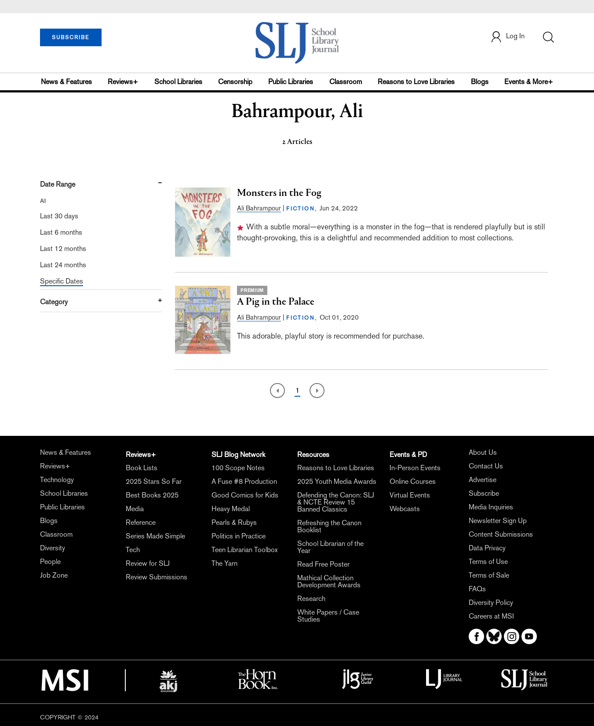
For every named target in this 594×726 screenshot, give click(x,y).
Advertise (482, 479)
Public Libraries (290, 81)
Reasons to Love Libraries (416, 81)
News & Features (66, 81)
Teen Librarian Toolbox (244, 549)
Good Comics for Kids (244, 495)
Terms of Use (488, 561)
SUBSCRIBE (70, 37)
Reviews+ (123, 81)
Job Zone (54, 575)
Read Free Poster (323, 564)
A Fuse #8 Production (244, 481)
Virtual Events (410, 495)
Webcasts (405, 509)
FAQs (477, 589)
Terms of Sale (489, 575)
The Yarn (224, 563)
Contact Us (486, 466)
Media (135, 509)
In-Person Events (415, 468)
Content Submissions (501, 534)
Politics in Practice (238, 536)
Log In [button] (507, 37)
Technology (57, 479)
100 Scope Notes (238, 468)
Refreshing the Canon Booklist (329, 526)
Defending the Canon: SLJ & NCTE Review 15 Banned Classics (335, 502)
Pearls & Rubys (234, 522)
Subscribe (484, 493)
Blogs (479, 81)
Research (311, 598)
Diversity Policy (491, 602)
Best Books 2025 (152, 495)
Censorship (235, 81)
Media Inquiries (491, 507)
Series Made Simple (155, 536)
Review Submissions (156, 577)
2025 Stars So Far (154, 481)
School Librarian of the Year (330, 547)
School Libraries (178, 81)
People (50, 561)
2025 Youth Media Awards (336, 481)
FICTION (300, 209)
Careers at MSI (491, 616)
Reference (141, 522)
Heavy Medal (230, 509)
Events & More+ (528, 81)
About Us (483, 452)
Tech (133, 549)
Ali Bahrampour (259, 208)
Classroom (345, 81)
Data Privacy (487, 548)
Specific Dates (61, 281)
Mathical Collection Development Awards (329, 581)
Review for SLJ (148, 563)
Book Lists (141, 468)
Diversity (52, 548)
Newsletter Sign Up (498, 520)
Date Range (57, 184)
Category (54, 302)
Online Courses (413, 481)
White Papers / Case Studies (328, 615)
